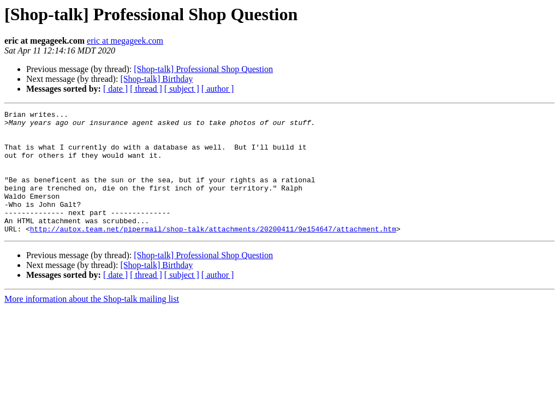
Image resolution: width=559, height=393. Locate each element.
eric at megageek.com (125, 40)
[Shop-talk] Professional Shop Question (203, 69)
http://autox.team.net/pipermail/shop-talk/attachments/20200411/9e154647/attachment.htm (213, 253)
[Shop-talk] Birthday (156, 79)
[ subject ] (181, 88)
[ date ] (115, 88)
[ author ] (217, 88)
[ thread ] (146, 88)
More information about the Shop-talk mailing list (91, 323)
